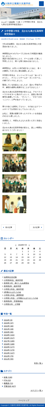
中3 (39, 39)
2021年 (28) (8, 329)
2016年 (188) (9, 344)
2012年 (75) (8, 356)
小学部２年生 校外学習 (14, 289)
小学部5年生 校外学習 (13, 280)
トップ (4, 22)
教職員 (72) (8, 383)
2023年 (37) (8, 323)
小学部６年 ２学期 (12, 304)
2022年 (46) (8, 326)
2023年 (12, 22)
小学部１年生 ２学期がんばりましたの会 (21, 298)
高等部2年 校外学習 (12, 286)
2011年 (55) (8, 359)
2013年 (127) (9, 353)
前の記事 (8, 227)
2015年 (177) (9, 347)
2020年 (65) (8, 332)
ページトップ (23, 400)
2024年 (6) (8, 320)
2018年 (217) (9, 338)
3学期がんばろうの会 (12, 292)
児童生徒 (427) (10, 386)
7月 (18, 22)
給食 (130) (8, 377)
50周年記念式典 (10, 277)
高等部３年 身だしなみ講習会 (16, 283)
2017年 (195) (9, 341)
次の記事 (36, 227)
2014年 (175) (9, 350)
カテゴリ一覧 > (36, 390)
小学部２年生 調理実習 (14, 295)
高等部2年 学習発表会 (13, 301)
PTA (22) (7, 380)
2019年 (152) (9, 335)
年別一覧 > (38, 363)
